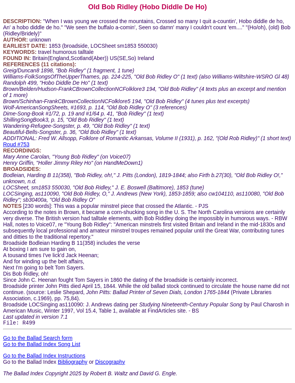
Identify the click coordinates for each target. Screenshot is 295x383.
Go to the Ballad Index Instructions (44, 357)
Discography (110, 363)
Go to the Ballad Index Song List (41, 345)
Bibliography (72, 363)
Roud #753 (16, 144)
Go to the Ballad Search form (38, 339)
